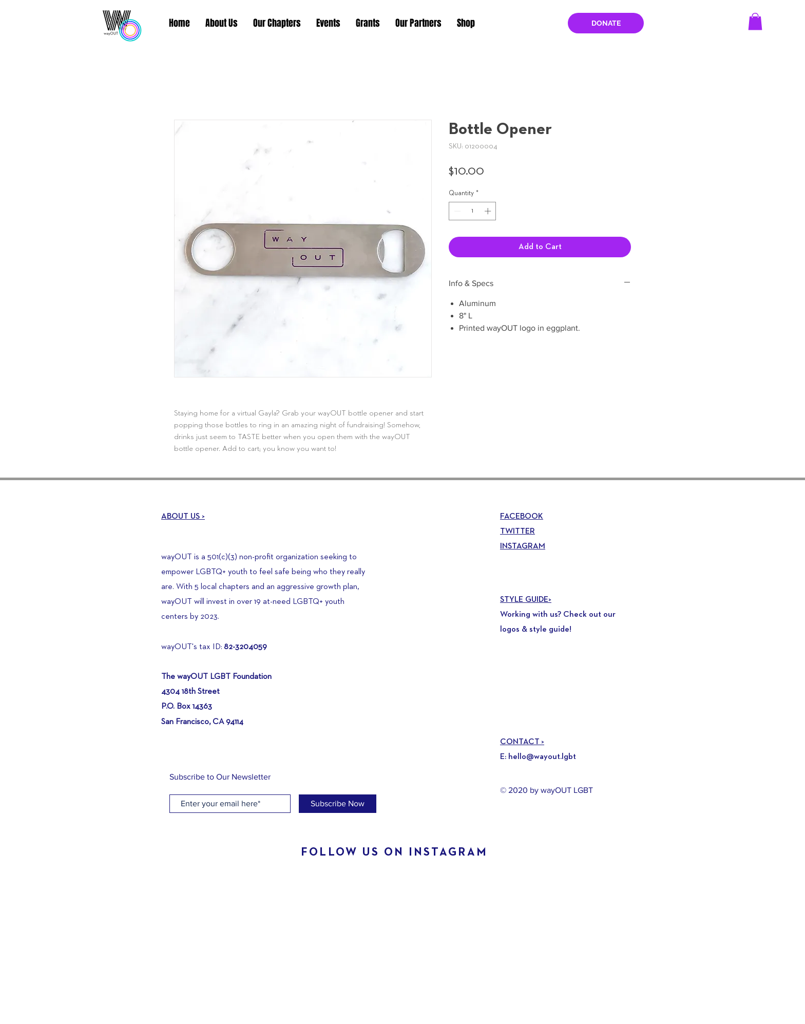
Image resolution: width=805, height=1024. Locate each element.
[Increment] (489, 211)
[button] (755, 21)
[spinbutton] (473, 211)
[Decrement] (456, 211)
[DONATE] (606, 23)
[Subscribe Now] (337, 803)
